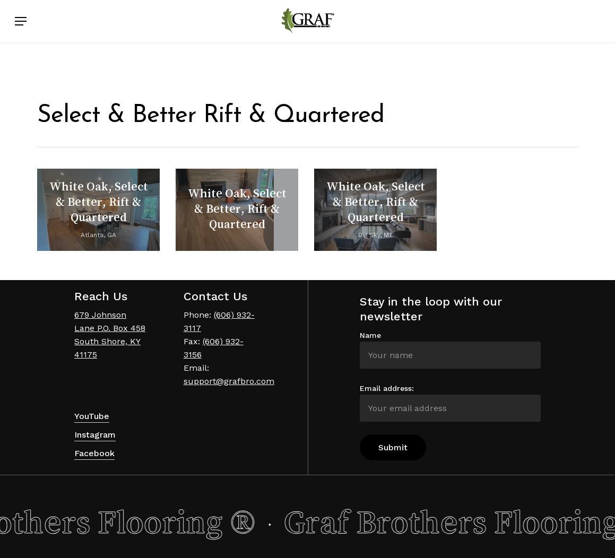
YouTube (91, 416)
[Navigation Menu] (21, 41)
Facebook (94, 453)
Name (370, 335)
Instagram (95, 435)
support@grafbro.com (229, 381)
